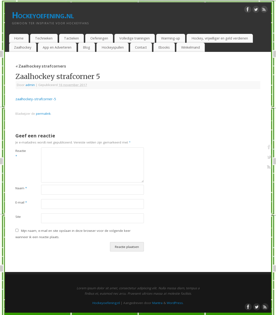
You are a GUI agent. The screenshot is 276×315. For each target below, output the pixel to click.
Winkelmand (190, 47)
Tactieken (71, 38)
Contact (141, 47)
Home (19, 38)
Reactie (20, 153)
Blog (86, 47)
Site (18, 217)
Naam (21, 188)
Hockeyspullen (113, 47)
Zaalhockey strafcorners (40, 66)
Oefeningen (99, 38)
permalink (43, 113)
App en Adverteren (57, 47)
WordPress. (175, 303)
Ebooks (164, 47)
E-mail (21, 202)
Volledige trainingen (134, 38)
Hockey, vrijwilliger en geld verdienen (219, 38)
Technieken (44, 38)
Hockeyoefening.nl (43, 15)
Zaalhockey (22, 47)
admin (30, 85)
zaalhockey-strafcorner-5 (35, 99)
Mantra (157, 303)
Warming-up (170, 38)
